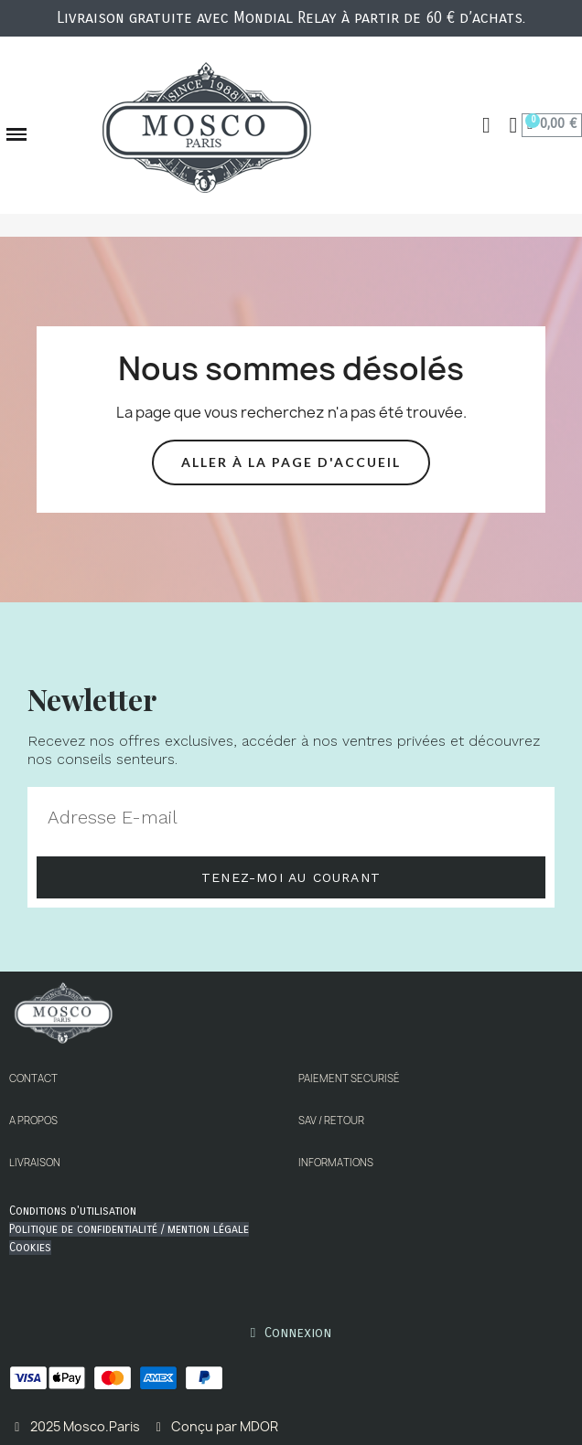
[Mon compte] (514, 125)
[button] (487, 125)
